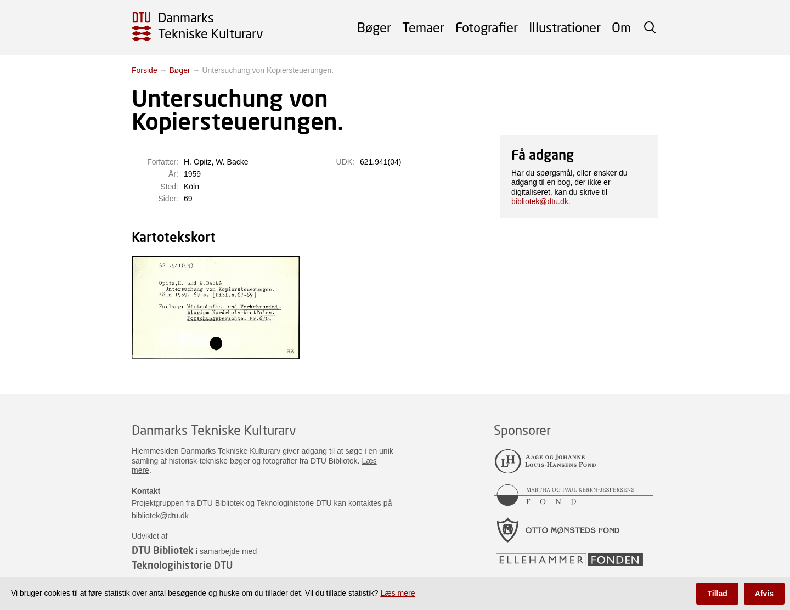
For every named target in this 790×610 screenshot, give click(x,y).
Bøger (374, 27)
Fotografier (486, 27)
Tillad (717, 593)
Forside (144, 70)
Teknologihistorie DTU (182, 565)
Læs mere (397, 593)
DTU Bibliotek (163, 550)
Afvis (764, 593)
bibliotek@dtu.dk (539, 201)
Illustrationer (565, 27)
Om (621, 27)
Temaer (423, 27)
